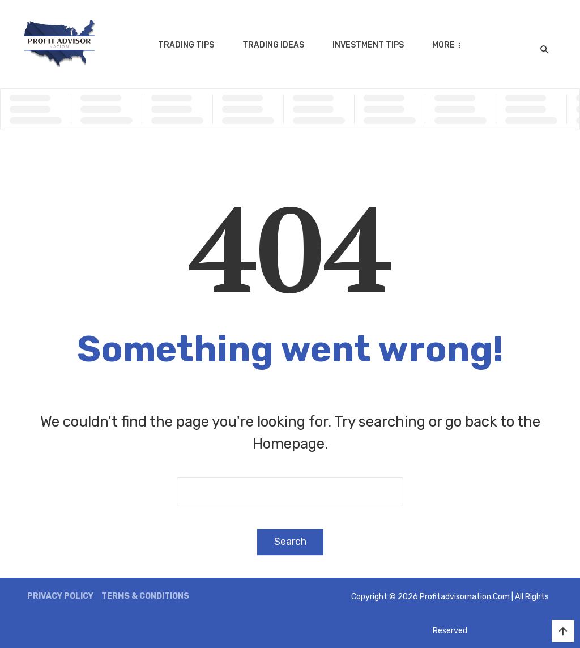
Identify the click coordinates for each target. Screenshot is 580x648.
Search (290, 541)
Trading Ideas (273, 45)
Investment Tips (368, 45)
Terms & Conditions (145, 596)
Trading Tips (186, 45)
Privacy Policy (60, 596)
